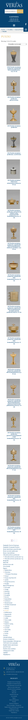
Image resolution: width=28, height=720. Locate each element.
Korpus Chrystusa (11, 574)
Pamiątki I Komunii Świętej (11, 547)
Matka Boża (8, 570)
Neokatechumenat (10, 604)
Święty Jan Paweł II (10, 578)
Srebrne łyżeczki (8, 564)
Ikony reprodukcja (8, 553)
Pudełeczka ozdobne (9, 649)
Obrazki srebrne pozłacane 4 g (14, 559)
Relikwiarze (8, 612)
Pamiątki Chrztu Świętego (11, 545)
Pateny (7, 608)
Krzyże (7, 597)
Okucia (7, 606)
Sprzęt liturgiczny (8, 585)
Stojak (6, 631)
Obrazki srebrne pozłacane (11, 555)
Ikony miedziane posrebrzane (12, 549)
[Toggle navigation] (14, 25)
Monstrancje (8, 603)
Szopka (7, 583)
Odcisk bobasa (7, 637)
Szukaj (20, 11)
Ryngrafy (6, 560)
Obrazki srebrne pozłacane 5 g (14, 557)
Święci (7, 576)
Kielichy (7, 591)
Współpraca (6, 654)
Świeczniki (8, 620)
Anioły (6, 580)
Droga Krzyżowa (10, 582)
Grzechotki (6, 566)
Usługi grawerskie (8, 650)
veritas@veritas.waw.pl (14, 21)
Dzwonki (7, 587)
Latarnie (7, 626)
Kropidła (7, 595)
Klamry (7, 622)
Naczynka (8, 629)
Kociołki (7, 593)
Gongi (6, 589)
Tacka (6, 633)
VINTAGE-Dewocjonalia (10, 643)
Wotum (5, 635)
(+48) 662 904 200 (14, 20)
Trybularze (8, 616)
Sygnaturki (8, 614)
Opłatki (5, 652)
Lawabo (7, 627)
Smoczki (5, 562)
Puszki (7, 610)
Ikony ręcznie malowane (10, 551)
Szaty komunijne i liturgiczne (12, 641)
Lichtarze (8, 601)
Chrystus (7, 572)
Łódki (6, 618)
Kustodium (8, 599)
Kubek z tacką (9, 624)
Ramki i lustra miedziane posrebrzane (14, 707)
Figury (5, 568)
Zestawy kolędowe (8, 639)
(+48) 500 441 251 (14, 19)
